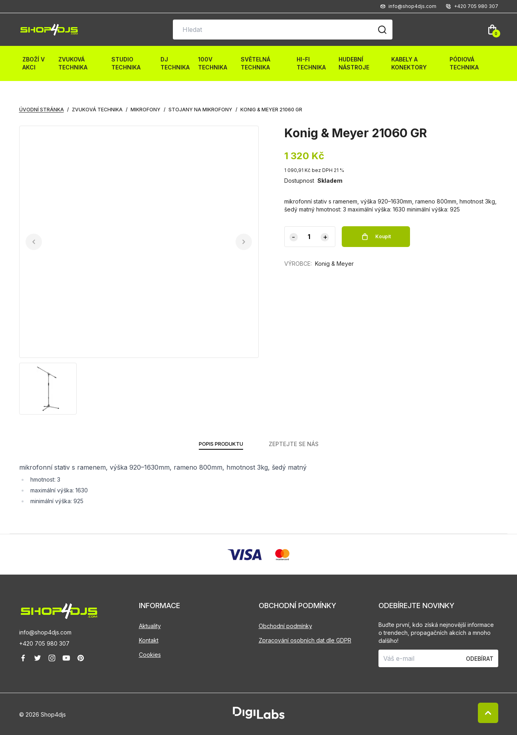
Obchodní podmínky (285, 625)
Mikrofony (145, 110)
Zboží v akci (33, 63)
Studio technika (126, 63)
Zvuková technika (72, 63)
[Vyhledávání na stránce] (282, 30)
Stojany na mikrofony (200, 110)
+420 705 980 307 (44, 643)
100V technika (212, 63)
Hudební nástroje (354, 63)
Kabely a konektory (409, 63)
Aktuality (150, 625)
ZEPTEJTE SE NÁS (296, 444)
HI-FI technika (311, 63)
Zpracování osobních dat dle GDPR (305, 640)
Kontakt (148, 640)
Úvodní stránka (41, 110)
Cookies (150, 654)
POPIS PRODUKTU (221, 444)
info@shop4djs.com (45, 632)
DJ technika (175, 63)
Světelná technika (255, 63)
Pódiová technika (464, 63)
